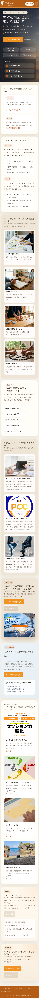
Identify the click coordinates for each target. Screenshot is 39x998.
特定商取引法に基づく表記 (8, 991)
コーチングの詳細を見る (13, 39)
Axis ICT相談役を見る (13, 128)
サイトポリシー (29, 988)
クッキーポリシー (18, 988)
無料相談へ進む (11, 608)
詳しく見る (9, 751)
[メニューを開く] (36, 4)
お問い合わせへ (11, 975)
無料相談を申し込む (29, 39)
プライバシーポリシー (6, 988)
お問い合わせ (29, 3)
